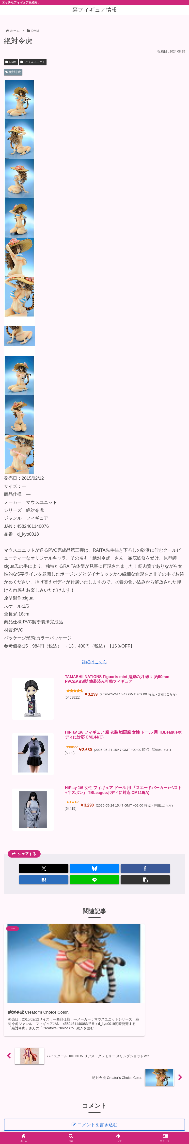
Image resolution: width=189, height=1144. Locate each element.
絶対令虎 (13, 72)
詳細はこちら (94, 661)
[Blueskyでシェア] (94, 868)
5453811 (73, 699)
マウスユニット (32, 62)
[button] (145, 879)
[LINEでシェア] (94, 879)
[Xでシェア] (43, 868)
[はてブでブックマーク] (43, 879)
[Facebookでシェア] (145, 868)
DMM (10, 62)
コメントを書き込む (98, 1097)
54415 (71, 810)
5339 (70, 755)
